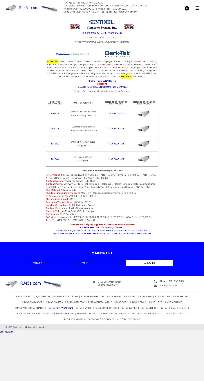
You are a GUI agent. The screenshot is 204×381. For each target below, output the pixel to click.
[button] (149, 263)
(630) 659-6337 (110, 11)
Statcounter (6, 331)
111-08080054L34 (113, 33)
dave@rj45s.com (128, 11)
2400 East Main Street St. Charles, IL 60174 (109, 283)
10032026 (55, 128)
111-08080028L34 (90, 33)
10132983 (55, 143)
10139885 (55, 159)
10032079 (55, 113)
